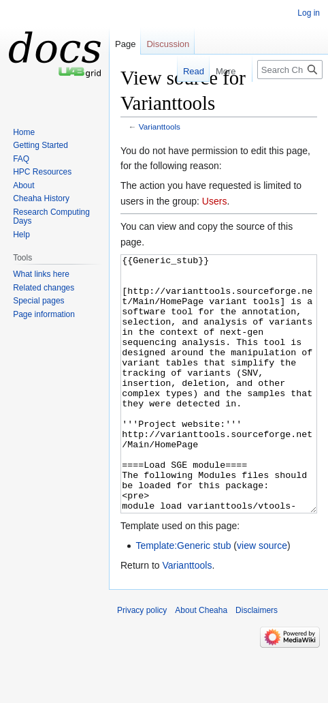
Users (214, 201)
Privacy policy (142, 661)
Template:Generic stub (183, 596)
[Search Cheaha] (290, 69)
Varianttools (159, 126)
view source (262, 596)
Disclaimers (256, 661)
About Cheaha (201, 661)
